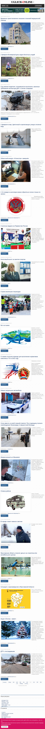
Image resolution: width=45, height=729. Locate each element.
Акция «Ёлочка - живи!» (8, 619)
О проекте (4, 712)
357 (17, 683)
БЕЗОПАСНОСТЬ (10, 116)
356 (40, 682)
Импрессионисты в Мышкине (10, 457)
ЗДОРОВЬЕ (9, 46)
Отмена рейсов (6, 491)
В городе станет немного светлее (11, 521)
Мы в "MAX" (4, 718)
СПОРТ (8, 251)
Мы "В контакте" (5, 715)
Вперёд (21, 683)
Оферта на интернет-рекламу (7, 713)
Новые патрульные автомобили (11, 390)
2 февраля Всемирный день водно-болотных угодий (18, 54)
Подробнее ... (4, 48)
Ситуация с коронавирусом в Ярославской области (17, 587)
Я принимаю (4, 726)
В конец (26, 683)
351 (23, 682)
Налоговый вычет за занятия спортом (13, 259)
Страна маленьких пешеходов (10, 291)
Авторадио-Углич (5, 700)
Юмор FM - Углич (5, 701)
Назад (9, 682)
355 (37, 682)
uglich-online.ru (4, 706)
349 (17, 682)
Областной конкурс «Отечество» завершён (15, 158)
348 (13, 682)
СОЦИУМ (9, 449)
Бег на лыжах (5, 325)
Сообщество (9, 78)
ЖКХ (8, 150)
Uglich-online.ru (23, 2)
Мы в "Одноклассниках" (6, 716)
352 (27, 682)
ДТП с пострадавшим (8, 651)
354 (34, 682)
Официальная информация (12, 217)
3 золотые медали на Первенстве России (14, 226)
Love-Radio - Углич (5, 702)
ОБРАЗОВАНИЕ (10, 643)
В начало (4, 682)
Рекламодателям (5, 714)
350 (20, 682)
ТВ (7, 283)
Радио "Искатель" (5, 703)
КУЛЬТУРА (9, 482)
